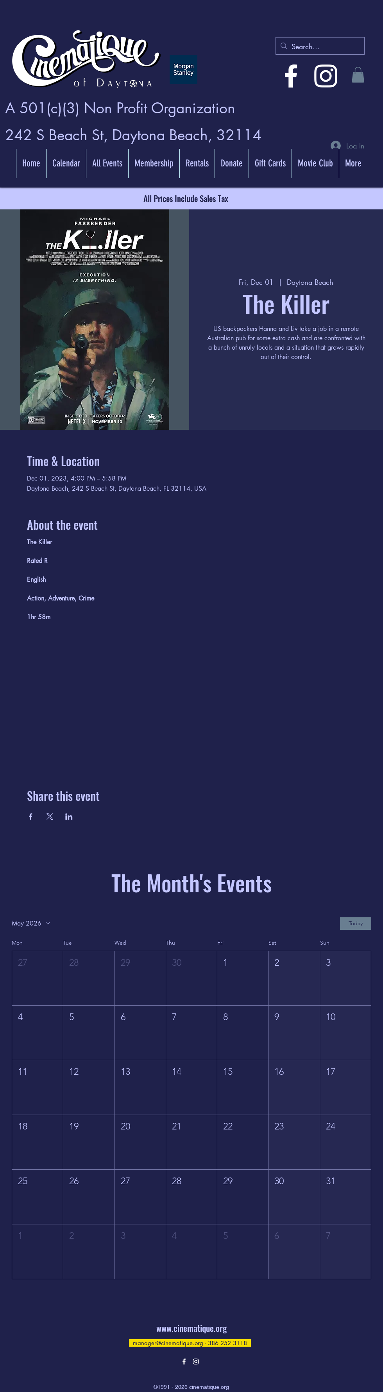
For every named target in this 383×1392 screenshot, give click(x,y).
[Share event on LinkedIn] (69, 816)
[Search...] (320, 47)
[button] (358, 75)
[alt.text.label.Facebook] (291, 76)
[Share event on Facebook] (30, 816)
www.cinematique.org (191, 1328)
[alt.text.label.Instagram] (325, 76)
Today (356, 923)
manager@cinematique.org (168, 1343)
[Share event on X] (50, 816)
